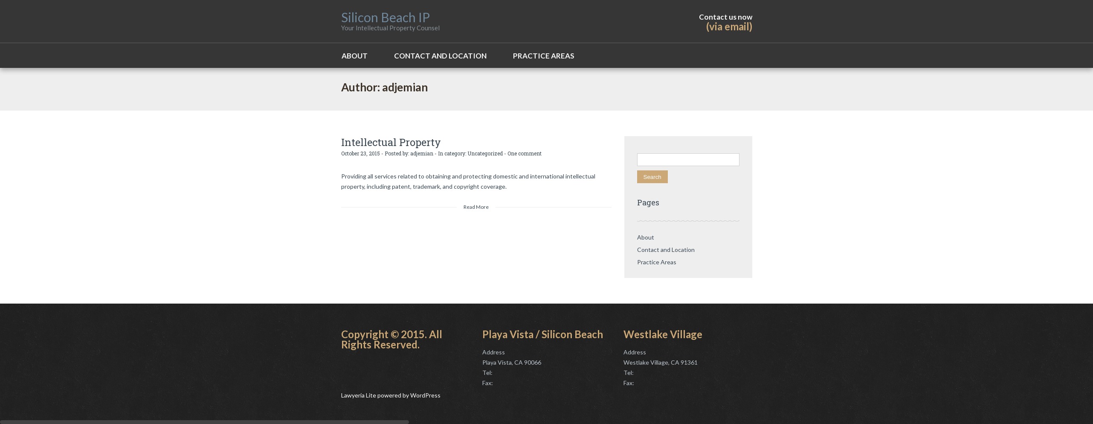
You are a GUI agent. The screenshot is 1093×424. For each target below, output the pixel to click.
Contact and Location (440, 55)
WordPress (425, 395)
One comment (524, 153)
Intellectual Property (391, 142)
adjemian (421, 153)
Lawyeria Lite (359, 395)
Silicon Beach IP (385, 17)
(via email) (729, 26)
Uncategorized (485, 153)
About (355, 55)
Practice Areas (543, 55)
